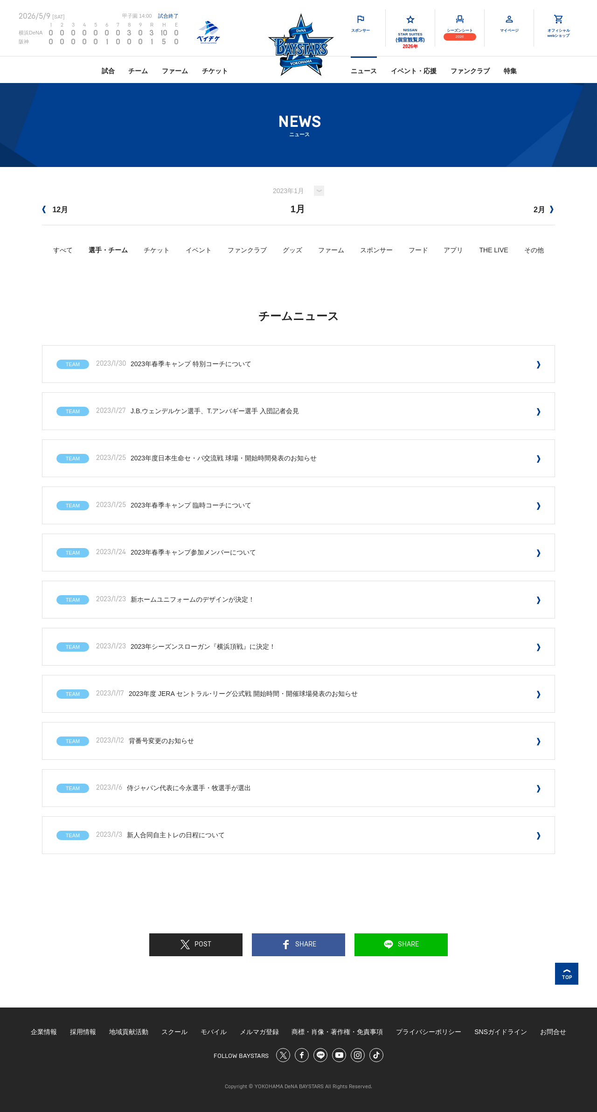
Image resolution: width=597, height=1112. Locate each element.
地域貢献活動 (128, 1032)
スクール (174, 1032)
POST (195, 944)
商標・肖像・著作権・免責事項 (337, 1032)
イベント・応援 (414, 71)
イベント (199, 250)
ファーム (175, 71)
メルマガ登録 (259, 1032)
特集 (510, 71)
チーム (138, 71)
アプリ (453, 250)
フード (418, 250)
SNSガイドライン (500, 1032)
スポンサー (376, 250)
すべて (63, 250)
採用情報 (83, 1032)
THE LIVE (493, 250)
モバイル (214, 1032)
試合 (108, 71)
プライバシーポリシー (428, 1032)
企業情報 (44, 1032)
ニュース (364, 71)
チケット (215, 71)
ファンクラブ (470, 71)
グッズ (292, 250)
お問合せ (553, 1032)
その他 (534, 250)
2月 (544, 210)
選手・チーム (108, 250)
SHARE (298, 944)
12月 (55, 210)
